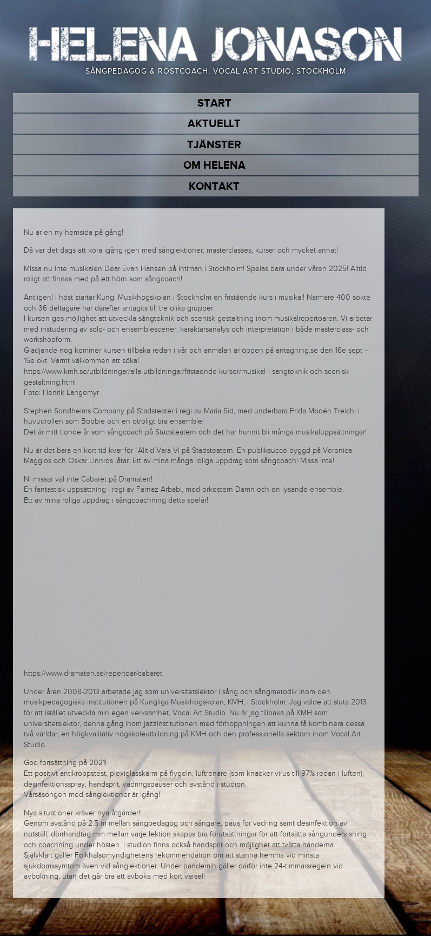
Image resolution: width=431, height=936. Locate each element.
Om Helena (214, 165)
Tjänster (214, 145)
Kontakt (214, 186)
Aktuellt (214, 123)
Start (214, 103)
